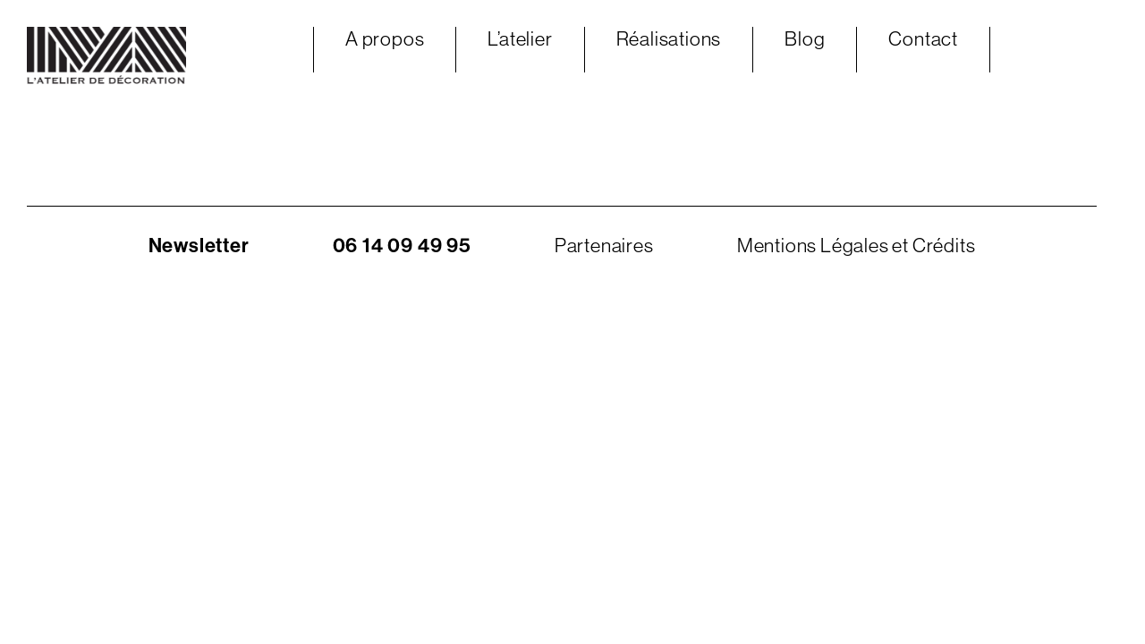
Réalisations (669, 39)
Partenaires (604, 245)
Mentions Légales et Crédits (856, 245)
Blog (805, 39)
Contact (923, 39)
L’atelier (520, 39)
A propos (384, 39)
